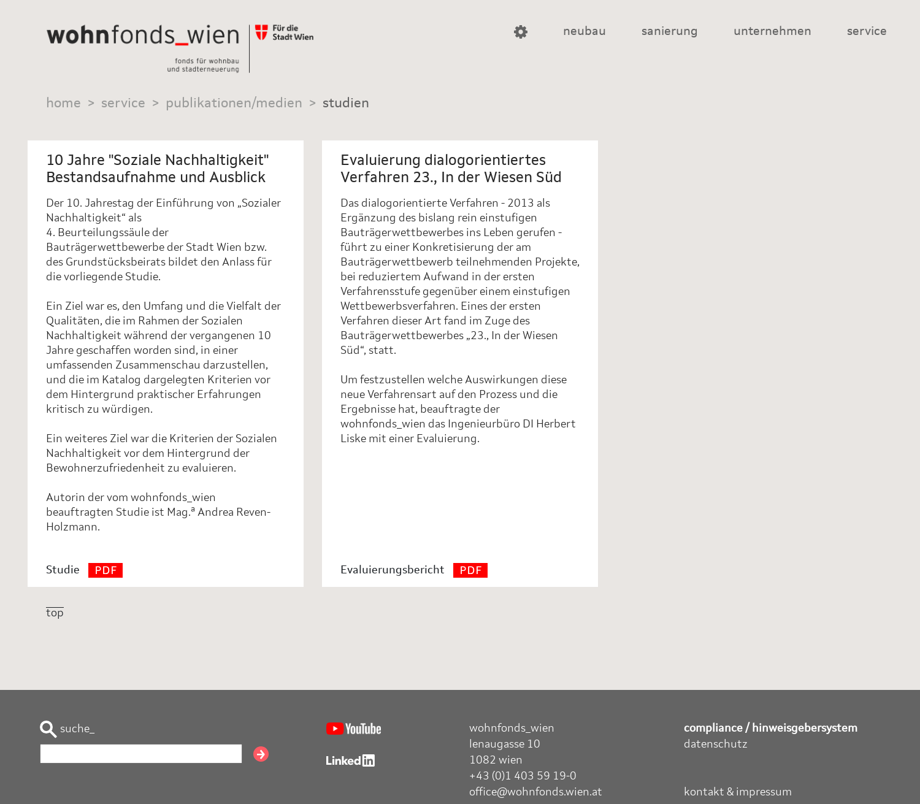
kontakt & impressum (738, 792)
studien (346, 103)
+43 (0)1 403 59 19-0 (523, 776)
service (867, 32)
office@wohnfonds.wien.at (535, 792)
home (63, 103)
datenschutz (716, 744)
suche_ (67, 729)
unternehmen (772, 32)
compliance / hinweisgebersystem (770, 728)
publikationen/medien (234, 103)
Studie (84, 570)
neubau (584, 32)
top (55, 613)
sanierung (670, 32)
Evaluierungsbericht (414, 570)
